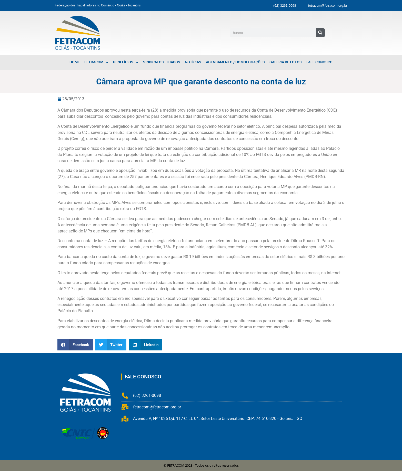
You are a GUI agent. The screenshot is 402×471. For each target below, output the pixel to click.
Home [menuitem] (74, 62)
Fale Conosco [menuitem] (319, 62)
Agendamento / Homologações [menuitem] (235, 62)
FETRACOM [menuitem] (96, 62)
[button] (75, 344)
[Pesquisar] (320, 32)
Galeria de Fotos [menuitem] (285, 62)
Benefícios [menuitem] (125, 62)
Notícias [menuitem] (193, 62)
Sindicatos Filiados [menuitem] (161, 62)
